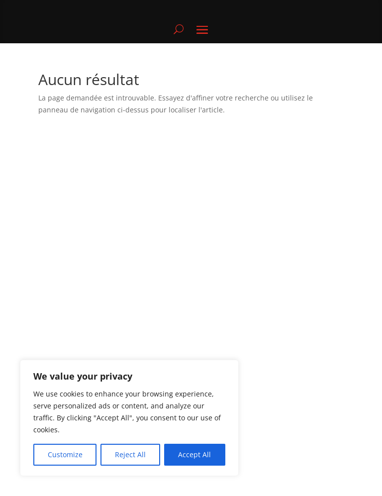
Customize (65, 454)
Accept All (194, 454)
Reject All (130, 454)
